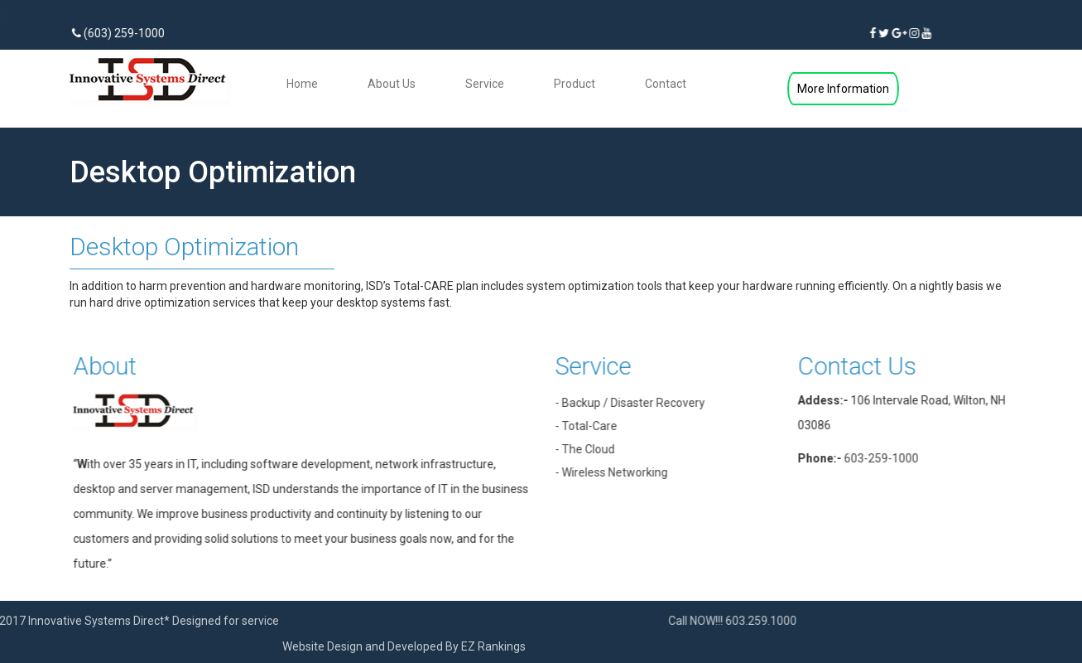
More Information (843, 88)
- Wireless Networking (621, 472)
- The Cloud (594, 449)
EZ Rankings (348, 646)
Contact (665, 83)
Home (302, 83)
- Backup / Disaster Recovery (639, 402)
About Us (392, 83)
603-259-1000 (891, 458)
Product (574, 83)
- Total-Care (596, 426)
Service (484, 83)
